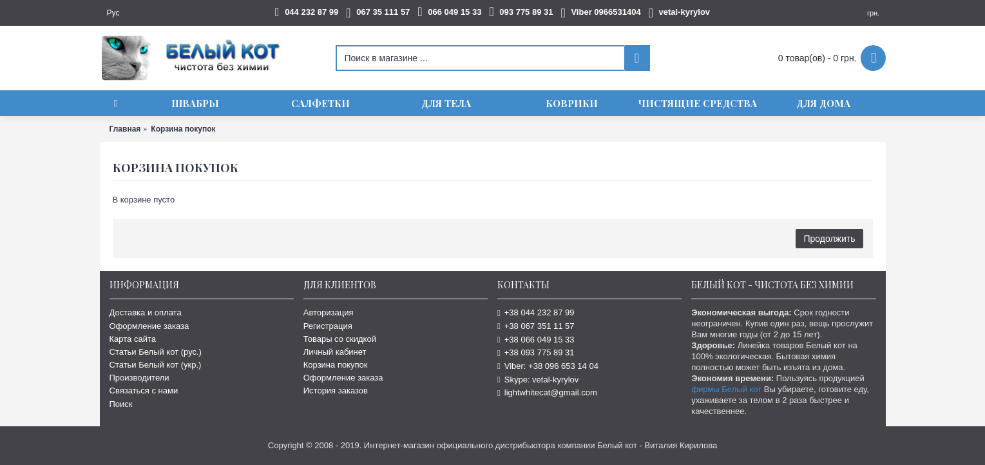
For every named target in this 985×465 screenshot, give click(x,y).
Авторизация (328, 312)
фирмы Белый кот (726, 389)
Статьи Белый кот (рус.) (156, 352)
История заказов (335, 390)
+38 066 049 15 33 (536, 339)
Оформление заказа (149, 326)
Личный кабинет (335, 352)
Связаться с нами (144, 390)
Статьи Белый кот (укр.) (156, 365)
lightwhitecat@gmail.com (547, 392)
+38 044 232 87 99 (536, 312)
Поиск (121, 404)
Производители (139, 377)
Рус (113, 12)
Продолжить (829, 238)
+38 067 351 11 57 (536, 326)
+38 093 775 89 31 (536, 352)
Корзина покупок (335, 365)
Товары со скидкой (339, 339)
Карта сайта (133, 339)
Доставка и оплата (146, 312)
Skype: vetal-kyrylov (538, 379)
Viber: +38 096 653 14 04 (547, 366)
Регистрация (327, 326)
